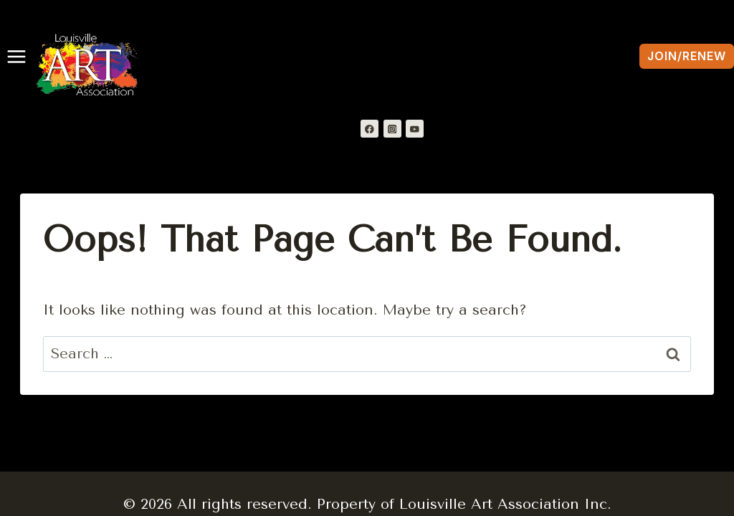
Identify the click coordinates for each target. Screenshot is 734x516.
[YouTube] (415, 129)
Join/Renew (686, 56)
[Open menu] (13, 56)
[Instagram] (392, 129)
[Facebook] (369, 129)
